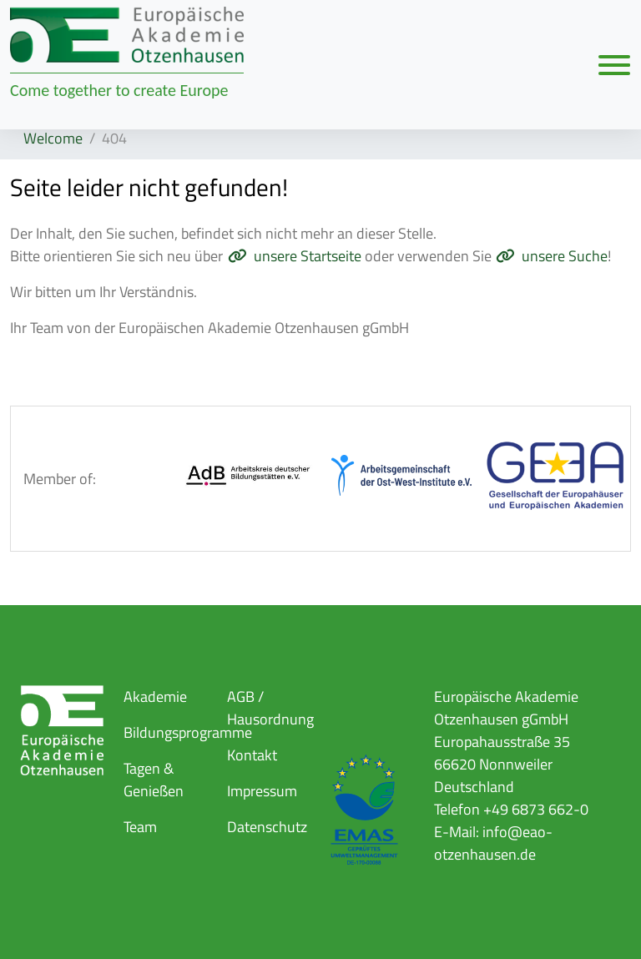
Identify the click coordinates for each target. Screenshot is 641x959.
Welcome (53, 138)
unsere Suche (565, 256)
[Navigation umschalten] (614, 64)
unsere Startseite (307, 256)
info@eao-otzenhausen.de (493, 843)
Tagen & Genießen (154, 779)
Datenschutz (267, 826)
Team (140, 826)
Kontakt (252, 755)
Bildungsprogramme (188, 732)
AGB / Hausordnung (270, 707)
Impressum (262, 791)
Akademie (155, 696)
